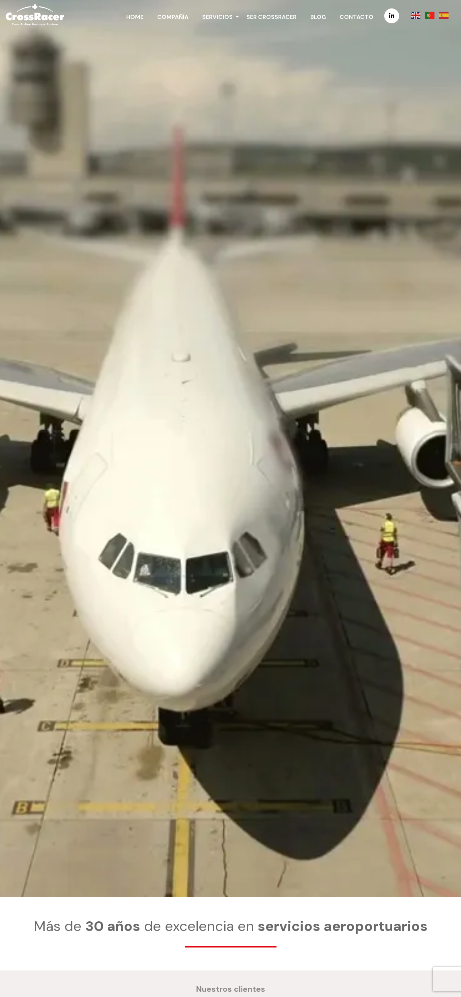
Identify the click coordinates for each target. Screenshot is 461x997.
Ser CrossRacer (271, 17)
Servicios (219, 17)
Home (134, 17)
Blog (318, 17)
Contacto (356, 17)
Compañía (172, 17)
